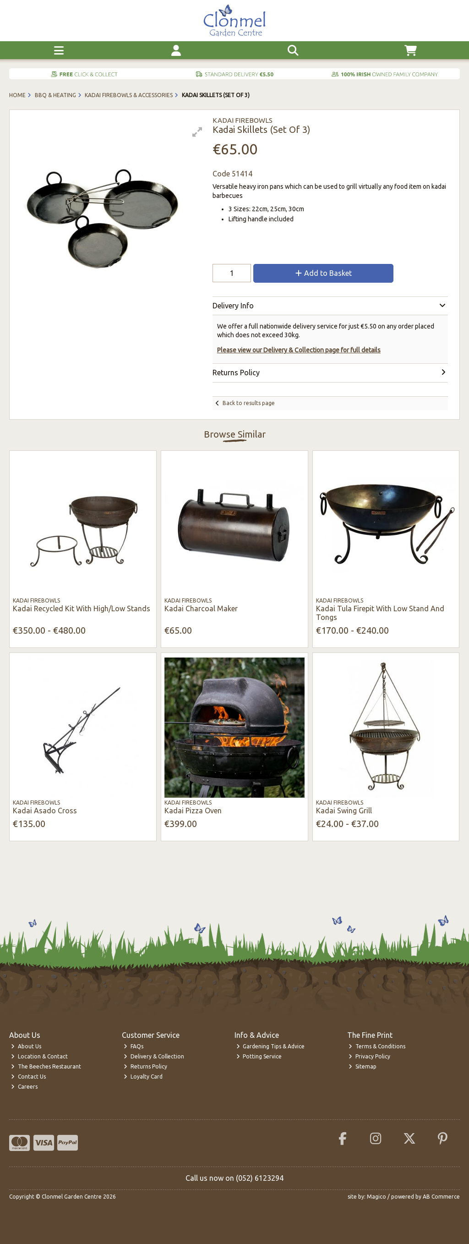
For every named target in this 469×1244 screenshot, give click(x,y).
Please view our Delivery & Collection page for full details (299, 350)
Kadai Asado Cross (45, 810)
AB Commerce (441, 1197)
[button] (197, 132)
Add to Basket (323, 273)
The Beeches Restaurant (46, 1066)
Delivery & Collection (154, 1056)
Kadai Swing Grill (344, 810)
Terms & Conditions (377, 1046)
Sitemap (362, 1066)
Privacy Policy (369, 1056)
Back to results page (249, 403)
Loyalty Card (143, 1077)
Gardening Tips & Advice (270, 1046)
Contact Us (28, 1077)
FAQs (133, 1046)
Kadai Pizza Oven (193, 810)
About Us (26, 1046)
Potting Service (259, 1056)
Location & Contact (39, 1056)
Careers (24, 1087)
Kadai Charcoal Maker (201, 608)
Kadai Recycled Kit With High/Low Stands (81, 608)
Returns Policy (145, 1066)
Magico (376, 1197)
